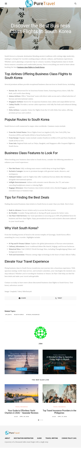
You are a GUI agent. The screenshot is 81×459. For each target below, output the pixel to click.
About (7, 438)
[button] (38, 420)
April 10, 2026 (62, 416)
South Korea (19, 314)
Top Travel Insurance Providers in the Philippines (59, 411)
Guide (39, 438)
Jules (47, 37)
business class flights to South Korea (31, 67)
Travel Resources (40, 19)
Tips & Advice (14, 354)
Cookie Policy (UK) (69, 438)
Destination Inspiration (23, 438)
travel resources (33, 314)
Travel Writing (51, 438)
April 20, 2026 (24, 416)
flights (9, 314)
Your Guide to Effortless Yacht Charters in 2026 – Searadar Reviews (21, 411)
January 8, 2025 (37, 37)
